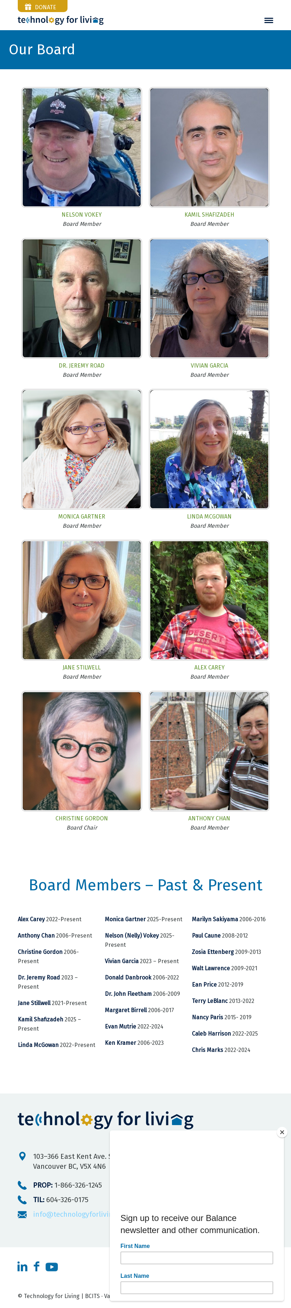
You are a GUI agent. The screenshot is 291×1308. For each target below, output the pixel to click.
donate (45, 7)
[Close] (282, 1132)
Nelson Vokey (81, 214)
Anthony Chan (209, 818)
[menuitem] (268, 20)
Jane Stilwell (82, 667)
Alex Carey (209, 667)
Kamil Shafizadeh (209, 214)
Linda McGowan (209, 516)
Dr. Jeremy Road (81, 365)
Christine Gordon (81, 818)
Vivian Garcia (209, 365)
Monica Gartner (81, 516)
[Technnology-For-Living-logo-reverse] (60, 20)
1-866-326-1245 (67, 1185)
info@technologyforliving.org (81, 1214)
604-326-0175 (60, 1199)
